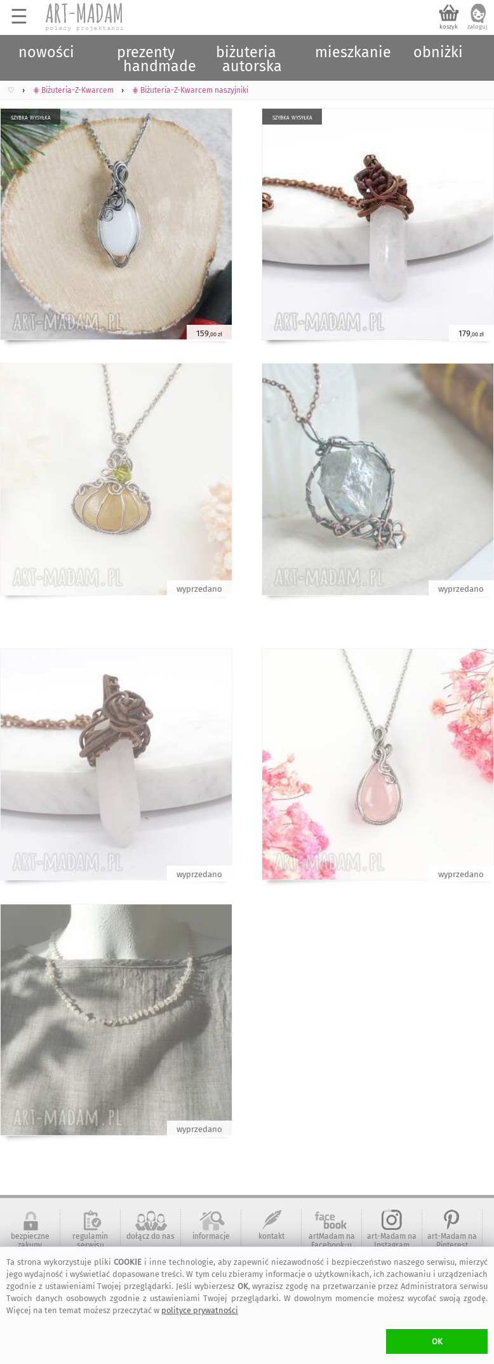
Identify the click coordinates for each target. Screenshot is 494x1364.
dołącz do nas (150, 1236)
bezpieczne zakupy (30, 1241)
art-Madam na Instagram (392, 1241)
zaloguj (477, 27)
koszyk (448, 27)
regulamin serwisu (90, 1241)
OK (437, 1341)
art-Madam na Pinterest (452, 1241)
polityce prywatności (199, 1310)
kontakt (271, 1236)
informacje (211, 1236)
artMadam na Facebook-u (332, 1241)
